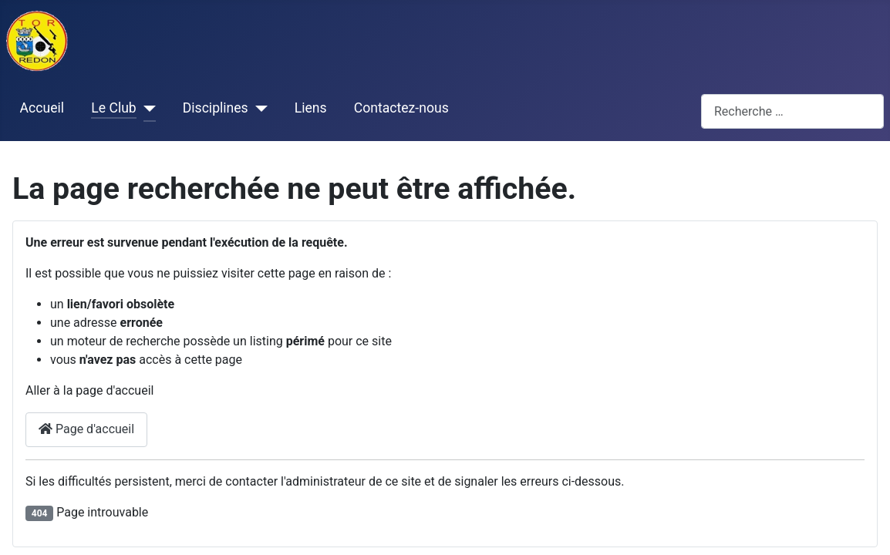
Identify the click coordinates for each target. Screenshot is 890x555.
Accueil (42, 108)
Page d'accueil (86, 429)
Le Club (113, 108)
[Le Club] (146, 109)
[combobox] (792, 111)
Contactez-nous (401, 108)
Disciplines (215, 108)
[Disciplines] (258, 109)
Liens (311, 108)
